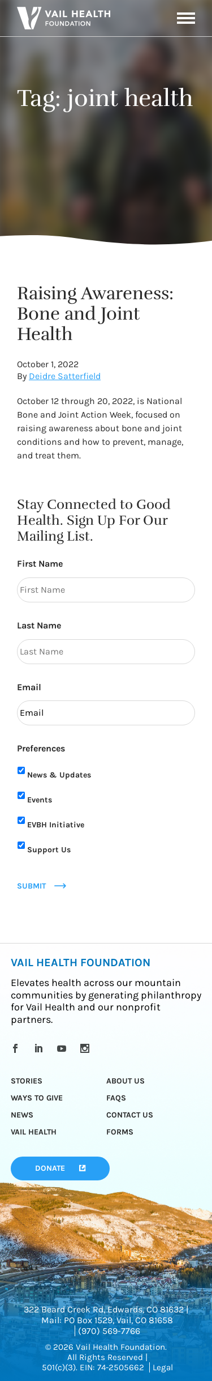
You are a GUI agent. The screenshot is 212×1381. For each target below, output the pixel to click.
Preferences (41, 748)
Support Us (49, 850)
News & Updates (59, 775)
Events (39, 800)
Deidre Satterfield (65, 376)
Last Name (39, 625)
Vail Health (34, 1132)
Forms (119, 1132)
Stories (26, 1081)
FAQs (116, 1098)
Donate (50, 1168)
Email (29, 687)
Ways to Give (37, 1098)
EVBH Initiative (55, 825)
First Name (40, 563)
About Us (125, 1081)
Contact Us (129, 1115)
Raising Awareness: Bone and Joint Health (95, 313)
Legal (163, 1367)
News (22, 1115)
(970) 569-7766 (109, 1330)
